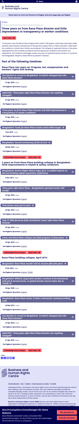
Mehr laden (33, 157)
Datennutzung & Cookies (40, 384)
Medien (27, 384)
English (24, 86)
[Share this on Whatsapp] (2, 358)
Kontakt (53, 384)
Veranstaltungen (13, 384)
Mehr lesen (8, 38)
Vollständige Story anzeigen (14, 157)
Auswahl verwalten (67, 418)
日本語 (30, 272)
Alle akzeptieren (67, 412)
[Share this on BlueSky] (10, 358)
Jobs (22, 384)
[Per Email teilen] (13, 358)
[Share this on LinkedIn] (8, 358)
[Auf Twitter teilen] (5, 358)
